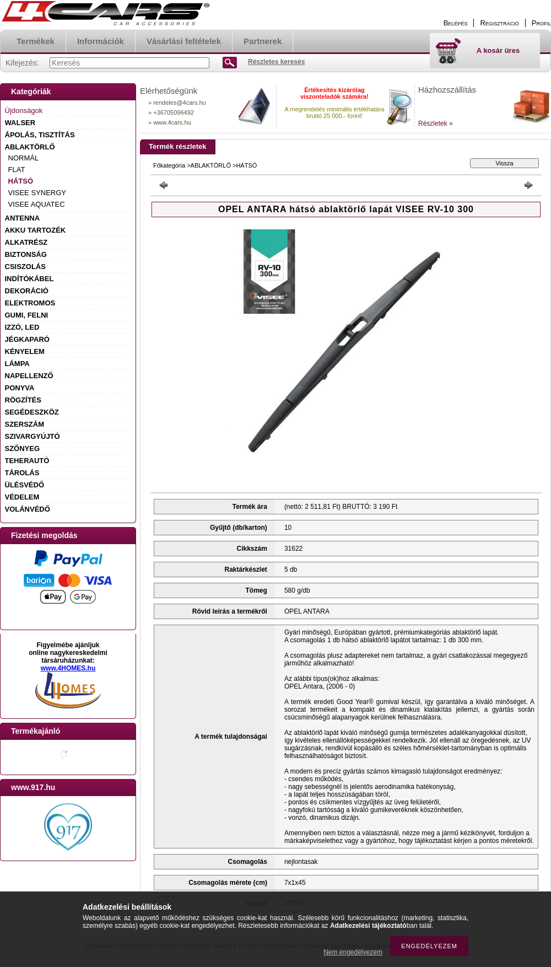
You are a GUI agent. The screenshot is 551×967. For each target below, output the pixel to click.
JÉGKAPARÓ (27, 339)
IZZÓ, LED (22, 327)
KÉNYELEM (25, 351)
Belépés (456, 23)
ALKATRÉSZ (26, 242)
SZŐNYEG (22, 448)
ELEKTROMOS (30, 303)
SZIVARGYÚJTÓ (32, 436)
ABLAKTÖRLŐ (30, 147)
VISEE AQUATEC (36, 204)
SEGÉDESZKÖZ (32, 412)
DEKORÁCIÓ (26, 291)
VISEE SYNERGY (37, 193)
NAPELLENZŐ (29, 376)
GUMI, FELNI (26, 315)
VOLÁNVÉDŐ (27, 509)
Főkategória (169, 165)
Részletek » (435, 123)
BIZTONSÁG (26, 254)
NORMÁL (23, 158)
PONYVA (20, 388)
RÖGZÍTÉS (23, 400)
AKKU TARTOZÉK (35, 230)
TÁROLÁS (22, 473)
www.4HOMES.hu (68, 668)
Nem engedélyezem (352, 952)
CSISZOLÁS (25, 266)
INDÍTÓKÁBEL (29, 279)
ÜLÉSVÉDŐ (25, 485)
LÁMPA (17, 363)
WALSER (20, 123)
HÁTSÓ (21, 181)
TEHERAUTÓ (27, 460)
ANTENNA (22, 218)
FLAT (16, 169)
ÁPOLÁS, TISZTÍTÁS (40, 135)
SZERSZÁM (25, 424)
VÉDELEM (22, 497)
